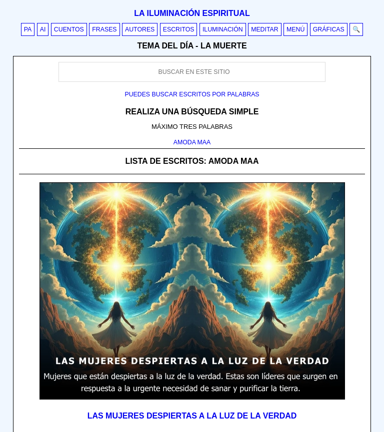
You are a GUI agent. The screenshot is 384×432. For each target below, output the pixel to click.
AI (43, 29)
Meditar (264, 29)
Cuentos (69, 29)
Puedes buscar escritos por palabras (191, 94)
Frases (104, 29)
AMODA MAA (192, 142)
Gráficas (328, 29)
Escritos (178, 29)
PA (28, 29)
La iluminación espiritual (192, 13)
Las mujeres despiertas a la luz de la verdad (192, 416)
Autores (139, 29)
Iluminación (222, 29)
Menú (295, 29)
